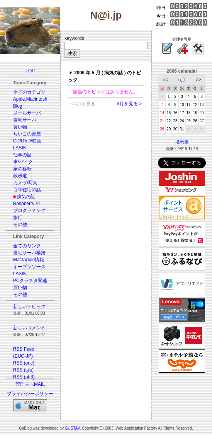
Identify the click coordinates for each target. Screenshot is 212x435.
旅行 (17, 217)
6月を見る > (129, 103)
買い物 (20, 127)
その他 (20, 224)
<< (165, 79)
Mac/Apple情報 (28, 259)
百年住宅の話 (27, 189)
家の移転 (22, 168)
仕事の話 (22, 155)
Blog (17, 106)
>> (198, 79)
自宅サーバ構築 (29, 252)
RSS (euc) (23, 363)
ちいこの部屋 (27, 134)
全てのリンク (27, 245)
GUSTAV (72, 428)
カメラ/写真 (25, 182)
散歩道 (20, 175)
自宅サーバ (24, 120)
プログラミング (29, 210)
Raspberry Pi (26, 203)
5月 (182, 79)
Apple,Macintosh (30, 99)
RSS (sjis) (23, 370)
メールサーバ (27, 113)
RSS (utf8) (24, 377)
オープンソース (29, 266)
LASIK (19, 148)
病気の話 (26, 196)
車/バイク (23, 161)
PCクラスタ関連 (30, 280)
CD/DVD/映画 (27, 141)
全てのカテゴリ (29, 92)
